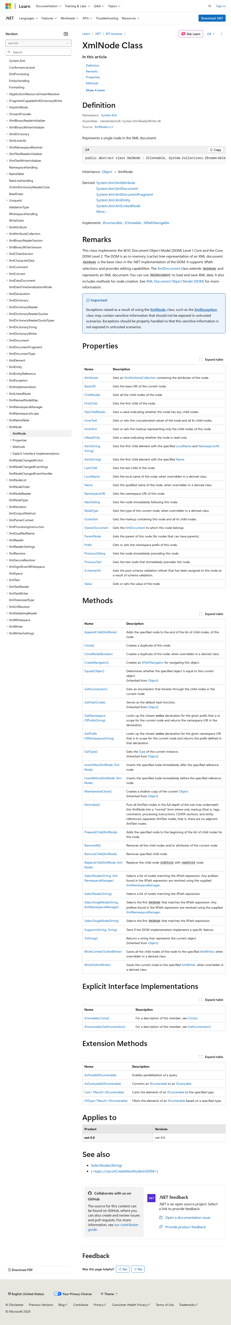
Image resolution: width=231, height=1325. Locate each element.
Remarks (92, 71)
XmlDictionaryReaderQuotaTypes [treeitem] (31, 320)
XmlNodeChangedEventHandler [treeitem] (31, 473)
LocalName (183, 446)
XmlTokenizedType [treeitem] (21, 600)
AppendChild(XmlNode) (100, 632)
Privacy (99, 1305)
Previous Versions (41, 1305)
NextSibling (92, 502)
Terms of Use (165, 1305)
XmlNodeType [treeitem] (18, 500)
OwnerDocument (96, 528)
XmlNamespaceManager (143, 885)
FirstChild (90, 403)
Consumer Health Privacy (129, 1305)
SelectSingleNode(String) (101, 921)
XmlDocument (168, 268)
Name (180, 459)
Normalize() (92, 804)
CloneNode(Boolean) (98, 654)
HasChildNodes (94, 412)
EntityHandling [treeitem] (19, 81)
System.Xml (109, 115)
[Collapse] (66, 34)
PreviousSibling (94, 553)
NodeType (91, 510)
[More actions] (222, 33)
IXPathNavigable (156, 222)
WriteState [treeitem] (16, 220)
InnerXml (90, 429)
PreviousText (93, 562)
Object (107, 171)
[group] (154, 158)
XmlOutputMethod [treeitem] (22, 513)
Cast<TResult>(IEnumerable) (104, 1092)
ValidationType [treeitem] (19, 207)
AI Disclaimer (14, 1305)
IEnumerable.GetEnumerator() (104, 1026)
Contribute (80, 1305)
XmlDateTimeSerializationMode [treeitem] (30, 287)
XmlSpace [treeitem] (16, 573)
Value (88, 584)
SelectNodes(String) (98, 894)
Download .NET (212, 18)
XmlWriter (207, 951)
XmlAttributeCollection (140, 377)
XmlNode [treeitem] (19, 433)
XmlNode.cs (103, 127)
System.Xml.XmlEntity (113, 200)
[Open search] (209, 6)
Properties (93, 77)
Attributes (91, 377)
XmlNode (158, 309)
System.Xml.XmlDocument (117, 188)
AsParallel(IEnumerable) (100, 1075)
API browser (114, 33)
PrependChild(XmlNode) (100, 832)
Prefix (88, 545)
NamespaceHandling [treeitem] (23, 167)
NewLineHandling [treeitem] (21, 180)
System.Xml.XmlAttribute (115, 182)
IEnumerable (112, 222)
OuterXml (91, 519)
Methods (92, 83)
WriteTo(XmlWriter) (97, 965)
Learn (86, 33)
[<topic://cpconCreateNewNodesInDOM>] (124, 1171)
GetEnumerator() (95, 689)
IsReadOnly (92, 437)
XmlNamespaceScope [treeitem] (24, 413)
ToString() (91, 938)
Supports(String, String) (100, 930)
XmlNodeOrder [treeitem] (19, 487)
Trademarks (187, 1305)
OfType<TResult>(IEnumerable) (105, 1100)
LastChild (90, 468)
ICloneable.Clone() (96, 1018)
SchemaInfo (92, 570)
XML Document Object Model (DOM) (175, 281)
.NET (98, 33)
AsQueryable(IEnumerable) (102, 1083)
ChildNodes (92, 395)
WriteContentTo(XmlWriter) (103, 951)
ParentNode (92, 536)
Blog (61, 1305)
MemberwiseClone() (98, 791)
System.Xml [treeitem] (17, 60)
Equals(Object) (94, 671)
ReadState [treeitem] (16, 194)
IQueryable (183, 1083)
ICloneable (133, 222)
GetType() (90, 751)
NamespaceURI (208, 446)
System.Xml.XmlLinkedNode (118, 205)
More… (101, 211)
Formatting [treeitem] (16, 87)
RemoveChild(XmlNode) (100, 854)
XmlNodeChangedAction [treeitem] (26, 460)
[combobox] (38, 43)
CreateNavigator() (96, 662)
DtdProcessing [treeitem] (19, 74)
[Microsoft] (8, 6)
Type (142, 751)
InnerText (90, 420)
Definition (92, 65)
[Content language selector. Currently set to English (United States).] (26, 1294)
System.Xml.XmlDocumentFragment (124, 194)
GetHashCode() (94, 702)
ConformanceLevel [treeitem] (22, 67)
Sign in (221, 6)
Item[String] (92, 459)
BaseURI (90, 386)
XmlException (205, 309)
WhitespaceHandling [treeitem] (23, 214)
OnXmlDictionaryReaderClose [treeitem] (29, 187)
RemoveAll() (92, 845)
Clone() (89, 645)
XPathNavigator (153, 662)
